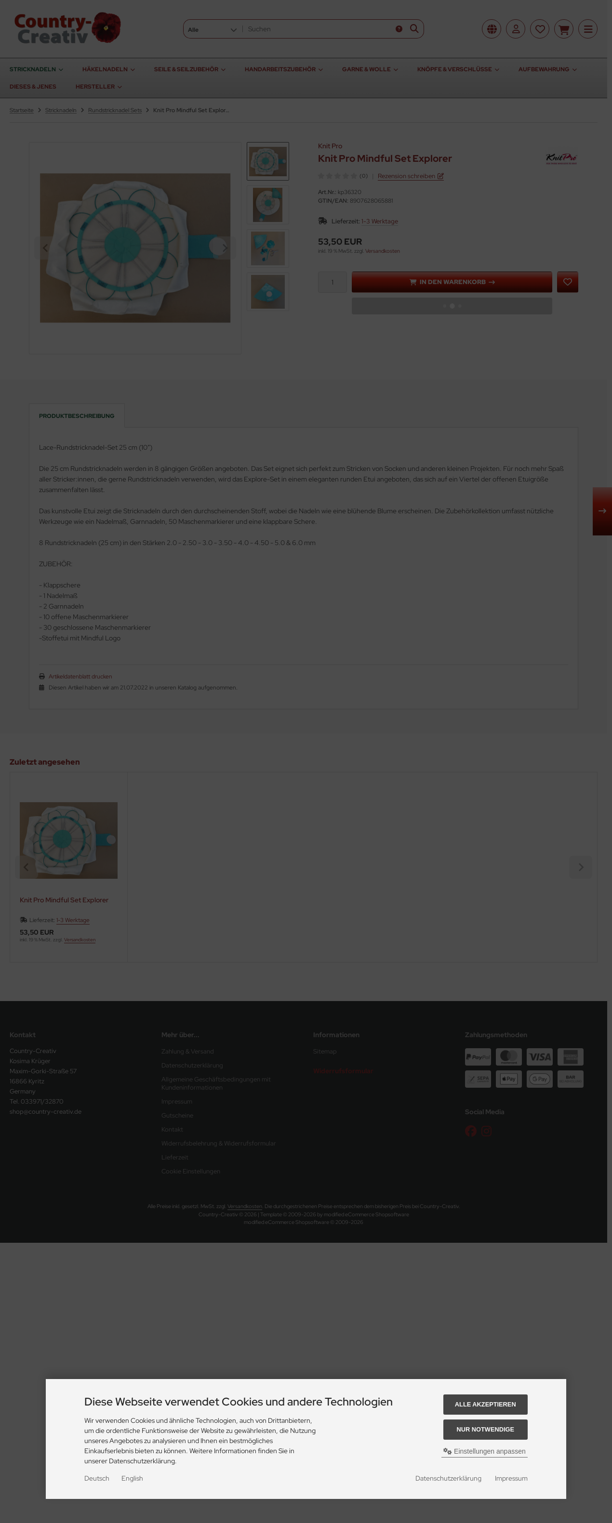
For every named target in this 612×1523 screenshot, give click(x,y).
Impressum (511, 1478)
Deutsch (96, 1478)
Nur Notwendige (485, 1429)
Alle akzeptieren (485, 1404)
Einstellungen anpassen (484, 1451)
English (132, 1478)
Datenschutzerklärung (448, 1478)
